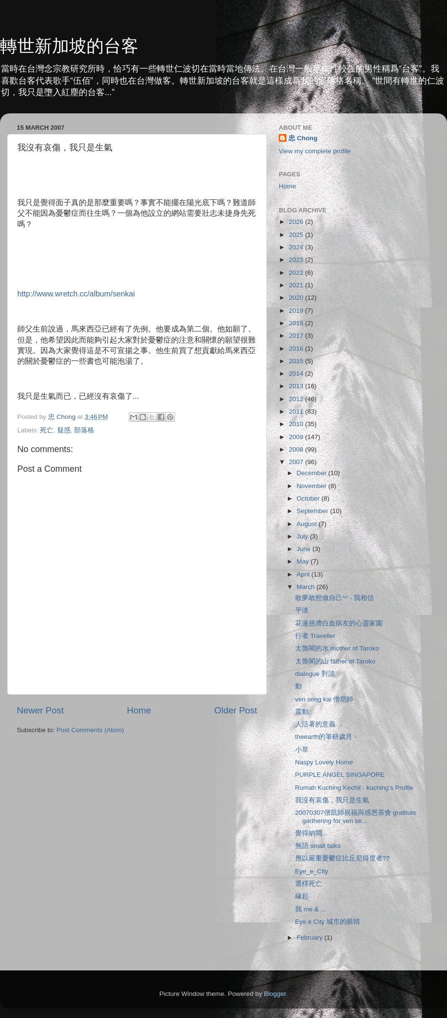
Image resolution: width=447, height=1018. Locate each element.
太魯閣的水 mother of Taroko (337, 648)
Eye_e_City (311, 871)
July (303, 536)
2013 (297, 386)
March (306, 586)
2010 (297, 424)
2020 (297, 297)
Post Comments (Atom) (90, 730)
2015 (297, 361)
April (304, 574)
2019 (297, 310)
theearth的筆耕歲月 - (326, 736)
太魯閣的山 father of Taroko (335, 661)
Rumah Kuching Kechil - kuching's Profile (354, 787)
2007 (297, 462)
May (303, 561)
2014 (297, 373)
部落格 (84, 430)
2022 (297, 272)
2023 (297, 259)
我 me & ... (310, 909)
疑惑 (64, 430)
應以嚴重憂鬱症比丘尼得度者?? (342, 858)
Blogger (275, 993)
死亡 (46, 430)
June (304, 548)
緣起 (302, 896)
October (309, 498)
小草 (302, 749)
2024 (297, 247)
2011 (297, 411)
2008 (297, 449)
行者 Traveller (315, 635)
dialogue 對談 (315, 673)
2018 (297, 323)
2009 (297, 437)
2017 (297, 335)
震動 (302, 711)
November (312, 486)
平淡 (302, 610)
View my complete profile (315, 151)
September (313, 511)
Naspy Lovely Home (324, 762)
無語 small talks (318, 845)
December (312, 473)
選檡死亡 (308, 883)
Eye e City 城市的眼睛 (327, 921)
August (308, 523)
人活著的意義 (315, 724)
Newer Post (40, 710)
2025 (297, 234)
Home (139, 710)
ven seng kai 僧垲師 (324, 699)
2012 (297, 399)
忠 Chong (303, 138)
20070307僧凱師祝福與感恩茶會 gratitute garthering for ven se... (356, 816)
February (310, 937)
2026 (297, 221)
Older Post (235, 710)
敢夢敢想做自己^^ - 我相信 (334, 597)
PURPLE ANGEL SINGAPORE (340, 774)
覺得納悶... (311, 833)
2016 (297, 348)
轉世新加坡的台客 (69, 46)
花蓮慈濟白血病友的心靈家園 (339, 623)
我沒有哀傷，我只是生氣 (332, 800)
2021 (297, 285)
